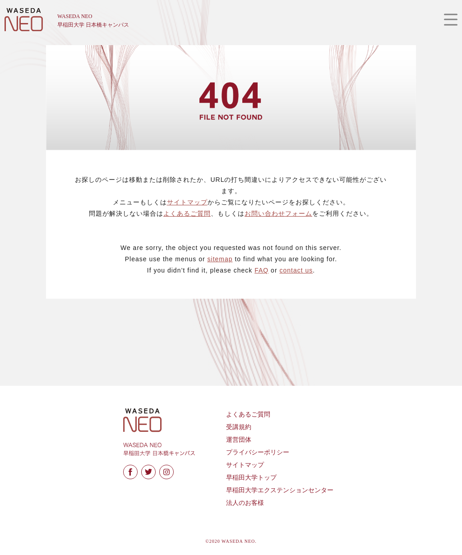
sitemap (220, 259)
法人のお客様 (245, 503)
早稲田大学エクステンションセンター (279, 490)
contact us (296, 270)
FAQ (261, 270)
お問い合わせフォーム (278, 213)
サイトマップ (187, 202)
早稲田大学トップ (251, 477)
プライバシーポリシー (257, 452)
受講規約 (238, 427)
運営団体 (238, 439)
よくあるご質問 (187, 213)
